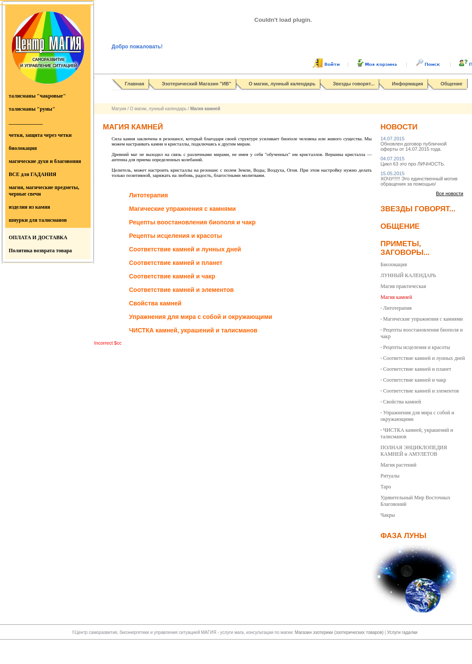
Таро (385, 487)
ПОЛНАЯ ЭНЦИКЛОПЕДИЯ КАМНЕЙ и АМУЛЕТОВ (413, 450)
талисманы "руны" (32, 109)
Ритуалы (390, 476)
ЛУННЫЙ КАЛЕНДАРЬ (408, 275)
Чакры (387, 515)
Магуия (119, 108)
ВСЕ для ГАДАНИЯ (32, 174)
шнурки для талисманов (38, 220)
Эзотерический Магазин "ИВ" (196, 83)
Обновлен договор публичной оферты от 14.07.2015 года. (413, 144)
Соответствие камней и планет (417, 369)
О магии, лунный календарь (282, 83)
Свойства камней (402, 402)
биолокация (23, 148)
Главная (134, 83)
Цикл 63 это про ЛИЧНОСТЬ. (412, 161)
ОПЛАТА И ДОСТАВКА (38, 237)
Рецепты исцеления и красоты (416, 347)
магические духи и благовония (45, 161)
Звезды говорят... (354, 83)
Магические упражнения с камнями (423, 319)
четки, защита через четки (40, 135)
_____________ (26, 122)
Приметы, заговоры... (405, 248)
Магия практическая (403, 286)
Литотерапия (397, 308)
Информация (407, 83)
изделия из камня (29, 207)
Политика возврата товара (40, 250)
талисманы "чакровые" (37, 96)
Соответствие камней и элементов (421, 391)
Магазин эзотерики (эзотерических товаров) (340, 632)
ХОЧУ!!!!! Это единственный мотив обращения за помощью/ (419, 178)
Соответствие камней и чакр (414, 380)
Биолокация (393, 264)
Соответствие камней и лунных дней (424, 358)
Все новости (449, 193)
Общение (451, 83)
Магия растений (398, 465)
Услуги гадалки (402, 632)
